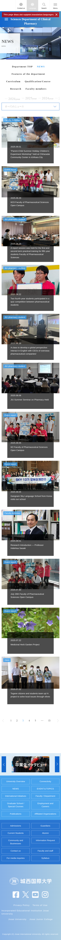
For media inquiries (16, 858)
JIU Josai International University (7, 5)
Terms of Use (40, 905)
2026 (14, 99)
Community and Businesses (15, 842)
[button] (4, 764)
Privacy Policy (22, 905)
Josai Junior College (41, 919)
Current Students (16, 833)
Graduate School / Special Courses (15, 805)
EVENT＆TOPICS (45, 789)
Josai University (17, 919)
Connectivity (45, 781)
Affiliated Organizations (45, 814)
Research (15, 89)
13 (49, 720)
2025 (31, 98)
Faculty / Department (45, 796)
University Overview (15, 781)
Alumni (45, 833)
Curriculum (13, 81)
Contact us (21, 8)
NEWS (41, 66)
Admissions (15, 826)
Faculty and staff (45, 851)
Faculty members (36, 89)
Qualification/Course (38, 81)
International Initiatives (15, 796)
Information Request (45, 840)
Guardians (45, 826)
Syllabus (45, 858)
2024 (48, 98)
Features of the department (28, 74)
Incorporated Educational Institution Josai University (25, 912)
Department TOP (22, 66)
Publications (15, 814)
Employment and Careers (45, 805)
